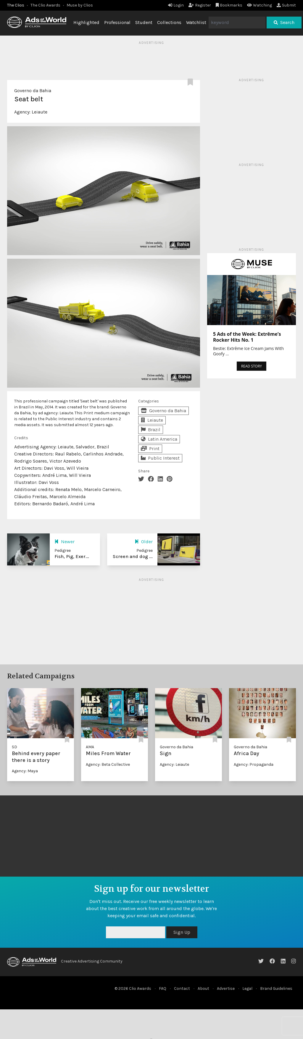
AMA (90, 746)
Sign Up (181, 932)
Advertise (226, 988)
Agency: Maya (25, 770)
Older (144, 541)
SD (14, 746)
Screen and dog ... (133, 556)
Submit (286, 5)
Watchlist (196, 22)
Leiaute (39, 112)
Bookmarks (229, 5)
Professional (117, 22)
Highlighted (86, 22)
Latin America (159, 439)
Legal (247, 988)
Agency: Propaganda (253, 764)
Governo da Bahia (32, 90)
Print (150, 448)
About (203, 988)
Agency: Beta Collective (108, 764)
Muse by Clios (80, 5)
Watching (259, 5)
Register (199, 5)
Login (176, 5)
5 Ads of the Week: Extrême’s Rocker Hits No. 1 (247, 337)
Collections (169, 22)
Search (284, 22)
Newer (64, 541)
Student (143, 22)
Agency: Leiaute (174, 764)
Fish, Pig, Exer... (71, 556)
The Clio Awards (45, 5)
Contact (182, 988)
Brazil (150, 429)
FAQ (162, 988)
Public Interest (160, 458)
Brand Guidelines (276, 988)
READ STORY (251, 366)
